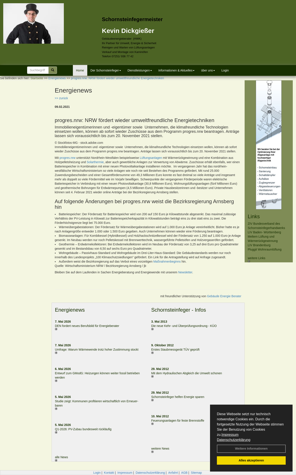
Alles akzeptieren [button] (251, 460)
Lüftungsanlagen (151, 157)
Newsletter (185, 272)
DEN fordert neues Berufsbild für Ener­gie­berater (87, 326)
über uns (208, 70)
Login (225, 70)
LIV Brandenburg (259, 245)
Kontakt (109, 472)
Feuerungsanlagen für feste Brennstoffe (177, 420)
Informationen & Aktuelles (176, 70)
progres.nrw (67, 157)
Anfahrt (173, 472)
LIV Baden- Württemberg (264, 232)
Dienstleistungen (139, 70)
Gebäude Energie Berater (224, 296)
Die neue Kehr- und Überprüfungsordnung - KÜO (184, 326)
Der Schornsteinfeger (105, 70)
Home (80, 70)
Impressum (229, 434)
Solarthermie (95, 162)
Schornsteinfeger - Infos (178, 310)
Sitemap (196, 472)
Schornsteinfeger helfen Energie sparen (177, 397)
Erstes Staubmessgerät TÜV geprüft (175, 349)
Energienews (70, 310)
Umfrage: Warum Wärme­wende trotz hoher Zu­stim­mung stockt (97, 349)
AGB (184, 472)
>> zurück (61, 98)
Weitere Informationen (251, 448)
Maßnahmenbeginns (167, 261)
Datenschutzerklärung (233, 440)
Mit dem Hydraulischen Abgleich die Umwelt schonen (186, 373)
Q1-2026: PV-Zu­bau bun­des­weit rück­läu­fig (83, 429)
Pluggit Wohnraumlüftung (265, 249)
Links (254, 216)
